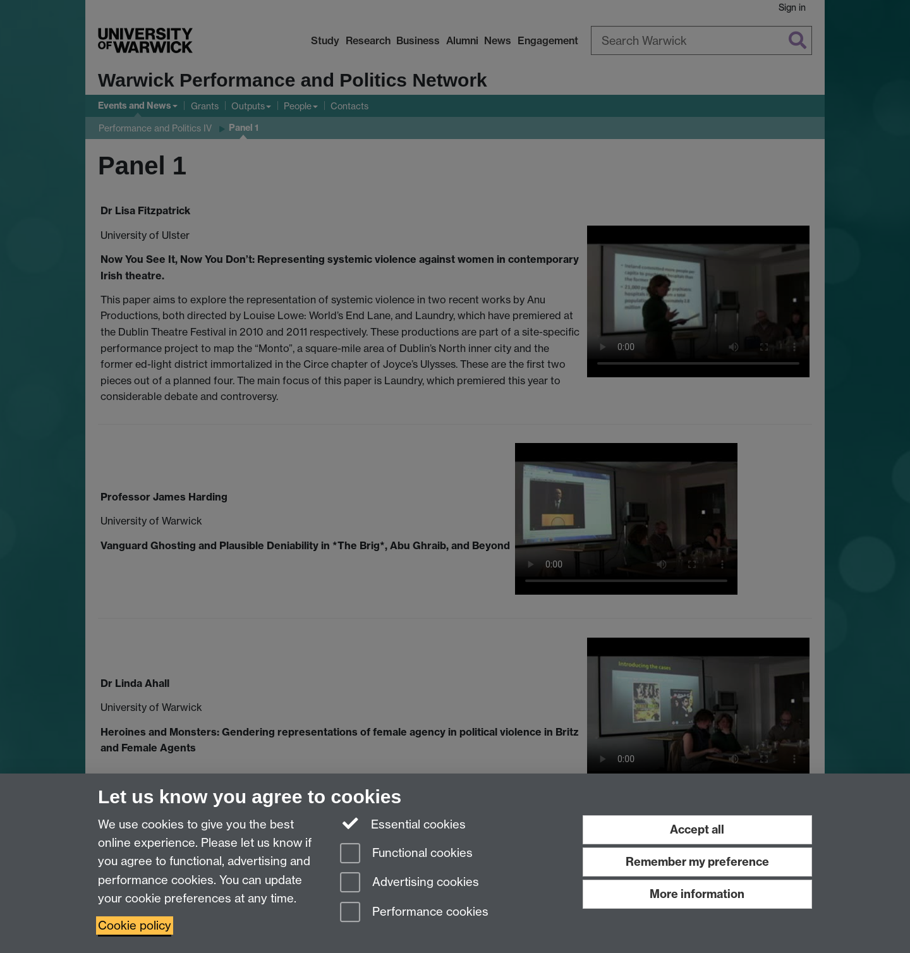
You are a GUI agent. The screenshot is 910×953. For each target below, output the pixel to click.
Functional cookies (406, 854)
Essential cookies (403, 823)
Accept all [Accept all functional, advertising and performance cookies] (697, 829)
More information (697, 894)
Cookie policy (134, 925)
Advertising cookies (409, 883)
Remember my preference (697, 861)
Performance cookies (414, 913)
